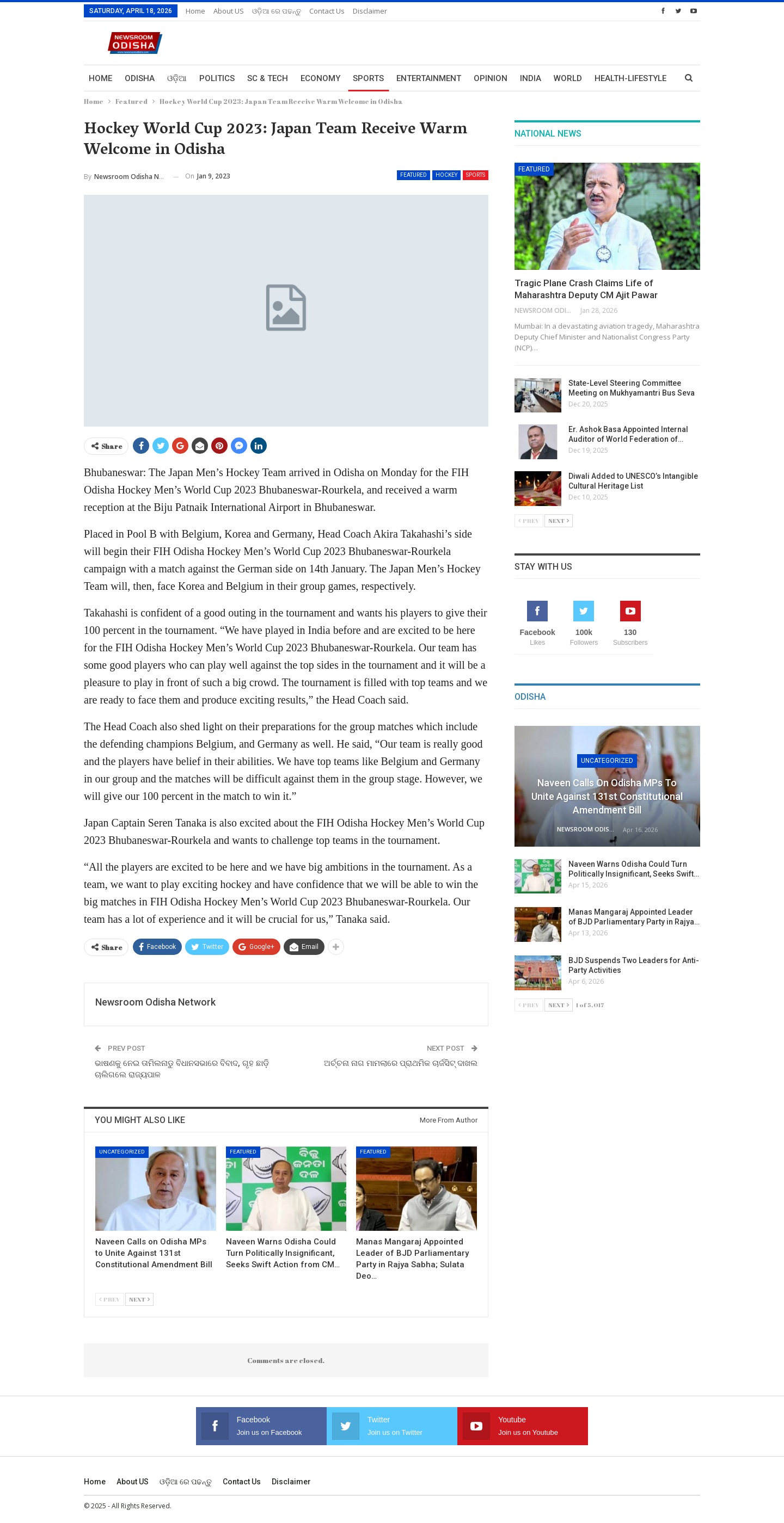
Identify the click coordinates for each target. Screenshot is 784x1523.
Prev (109, 1299)
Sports (368, 78)
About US (228, 11)
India (530, 78)
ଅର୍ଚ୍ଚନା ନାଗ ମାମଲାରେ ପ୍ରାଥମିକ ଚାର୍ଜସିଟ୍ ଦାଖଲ (400, 1063)
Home (195, 11)
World (568, 78)
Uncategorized (122, 1152)
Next (139, 1299)
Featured (413, 175)
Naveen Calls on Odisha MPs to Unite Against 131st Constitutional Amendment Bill (607, 796)
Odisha (140, 78)
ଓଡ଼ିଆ (177, 78)
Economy (320, 78)
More (606, 78)
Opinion (490, 78)
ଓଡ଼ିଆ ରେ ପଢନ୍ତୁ (276, 11)
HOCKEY (446, 175)
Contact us (327, 11)
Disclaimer (370, 11)
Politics (217, 78)
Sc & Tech (267, 78)
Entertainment (428, 78)
